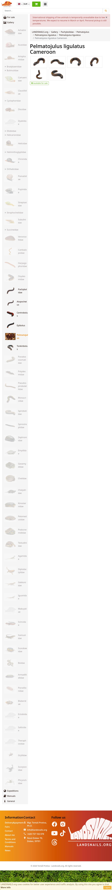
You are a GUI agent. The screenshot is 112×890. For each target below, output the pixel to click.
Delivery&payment (14, 822)
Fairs (7, 826)
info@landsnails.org (37, 829)
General (9, 801)
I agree (107, 888)
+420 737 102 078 (35, 834)
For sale (9, 17)
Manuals (9, 796)
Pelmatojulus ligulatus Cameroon (57, 48)
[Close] (106, 17)
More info (6, 887)
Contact (9, 830)
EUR (26, 4)
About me (10, 835)
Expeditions (10, 790)
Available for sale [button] (39, 83)
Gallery (8, 22)
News (7, 850)
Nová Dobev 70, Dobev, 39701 (35, 840)
